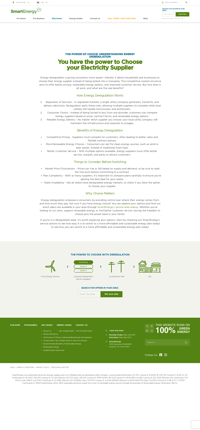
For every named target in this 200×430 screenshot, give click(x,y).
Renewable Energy (51, 347)
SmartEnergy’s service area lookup (117, 207)
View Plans (182, 14)
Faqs (12, 367)
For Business (38, 19)
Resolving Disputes (60, 367)
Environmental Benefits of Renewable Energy (62, 344)
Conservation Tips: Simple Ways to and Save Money (65, 341)
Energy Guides (76, 19)
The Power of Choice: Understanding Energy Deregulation (67, 337)
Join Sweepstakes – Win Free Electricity (75, 331)
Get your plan (111, 294)
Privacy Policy (42, 367)
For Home (21, 19)
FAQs (145, 19)
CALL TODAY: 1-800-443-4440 (122, 19)
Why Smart (57, 19)
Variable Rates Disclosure (53, 350)
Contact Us (95, 19)
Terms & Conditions (25, 367)
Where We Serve (50, 334)
